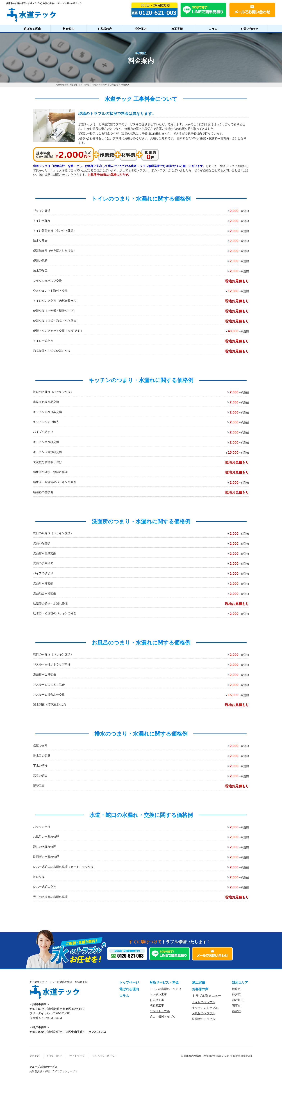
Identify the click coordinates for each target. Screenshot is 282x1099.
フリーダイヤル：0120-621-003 (49, 1013)
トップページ (129, 982)
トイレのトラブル (203, 1002)
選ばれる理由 (32, 28)
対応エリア (240, 982)
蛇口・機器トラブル (163, 1016)
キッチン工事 (158, 994)
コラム (213, 28)
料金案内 (68, 28)
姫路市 (236, 988)
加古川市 (238, 1000)
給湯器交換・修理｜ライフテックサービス (53, 1071)
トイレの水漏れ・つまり (165, 988)
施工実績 (177, 28)
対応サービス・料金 (164, 982)
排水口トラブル (160, 1011)
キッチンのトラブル (205, 1007)
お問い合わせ (249, 28)
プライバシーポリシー (104, 1055)
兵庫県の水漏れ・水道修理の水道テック (206, 1055)
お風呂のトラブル (203, 1013)
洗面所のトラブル (203, 1018)
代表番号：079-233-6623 (45, 1018)
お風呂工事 (157, 1000)
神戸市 (236, 994)
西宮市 (236, 1011)
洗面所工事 (157, 1005)
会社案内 (141, 28)
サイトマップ (77, 1055)
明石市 (236, 1005)
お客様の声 (104, 28)
